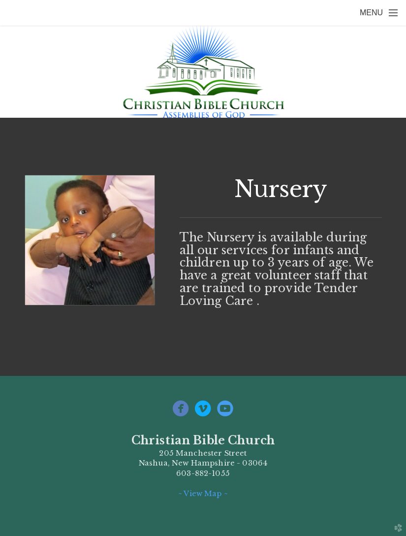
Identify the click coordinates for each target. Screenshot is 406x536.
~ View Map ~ (203, 493)
